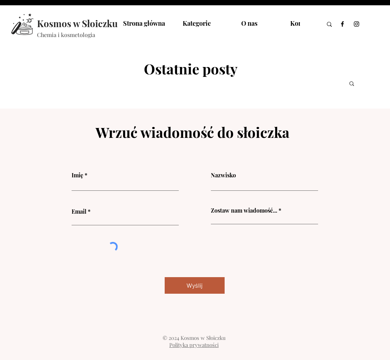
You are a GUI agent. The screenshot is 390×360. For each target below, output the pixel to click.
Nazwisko (223, 175)
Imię (77, 175)
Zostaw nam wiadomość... (244, 210)
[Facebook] (342, 24)
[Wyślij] (195, 285)
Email (79, 211)
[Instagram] (356, 24)
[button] (351, 84)
